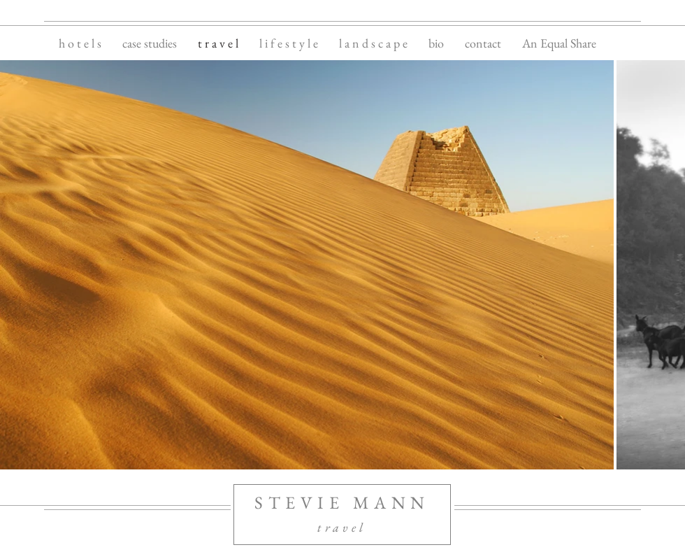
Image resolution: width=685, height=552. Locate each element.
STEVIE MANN (342, 502)
